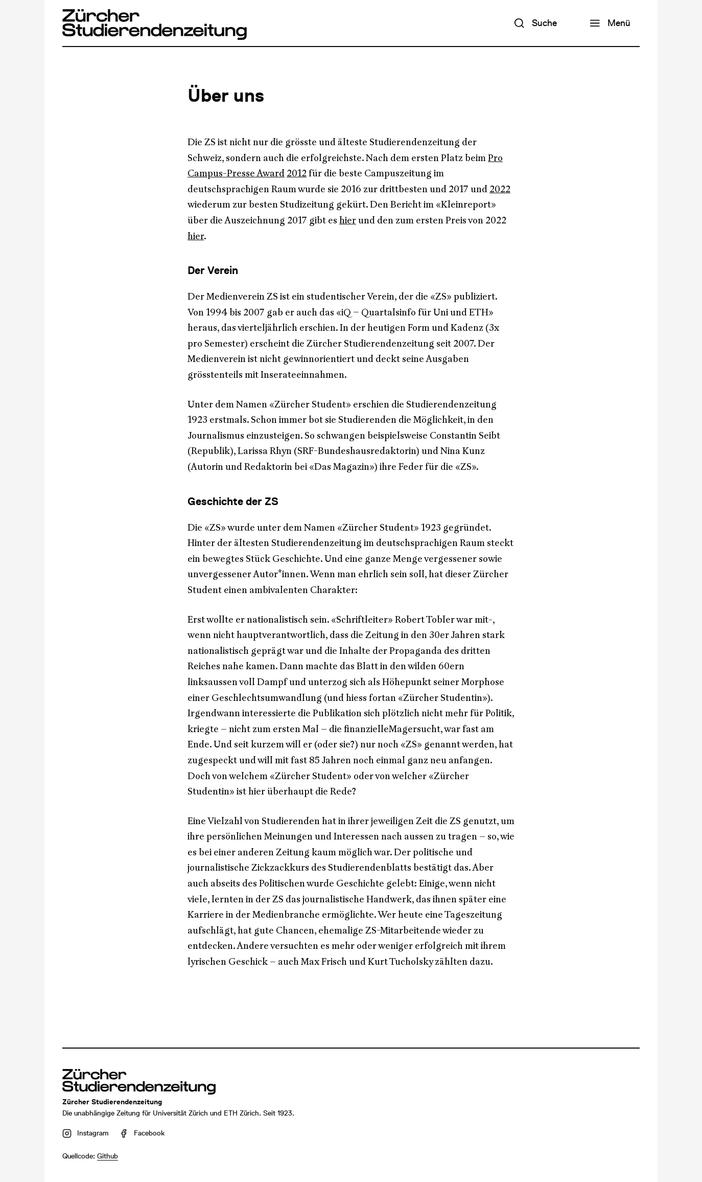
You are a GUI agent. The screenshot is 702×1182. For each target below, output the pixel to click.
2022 (499, 189)
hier (347, 220)
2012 (297, 173)
